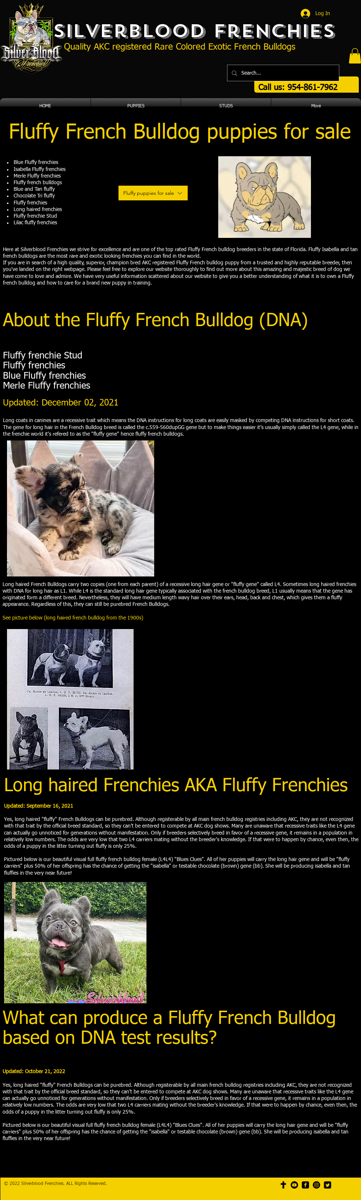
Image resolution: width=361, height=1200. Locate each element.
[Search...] (282, 73)
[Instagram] (316, 1185)
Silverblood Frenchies (194, 31)
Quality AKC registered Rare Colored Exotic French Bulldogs (179, 47)
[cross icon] (283, 1185)
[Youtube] (294, 1185)
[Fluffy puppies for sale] (153, 193)
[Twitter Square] (327, 1185)
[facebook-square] (305, 1185)
